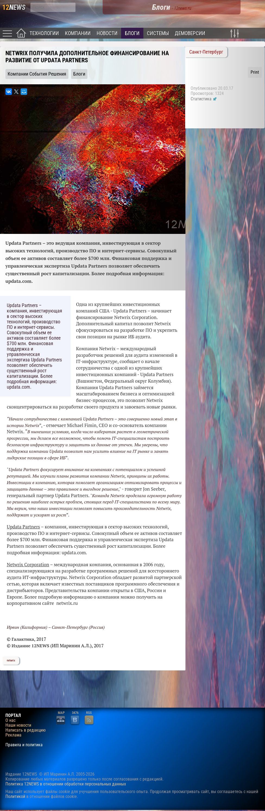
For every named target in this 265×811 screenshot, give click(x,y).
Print (255, 72)
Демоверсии (190, 33)
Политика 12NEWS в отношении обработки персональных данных (65, 784)
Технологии (44, 33)
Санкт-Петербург (206, 52)
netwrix (11, 660)
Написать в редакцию (25, 730)
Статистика (204, 98)
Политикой (15, 796)
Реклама (13, 735)
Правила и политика (24, 744)
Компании (78, 33)
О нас (10, 720)
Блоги (132, 33)
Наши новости (18, 725)
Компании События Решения (37, 74)
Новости (107, 33)
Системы (158, 33)
